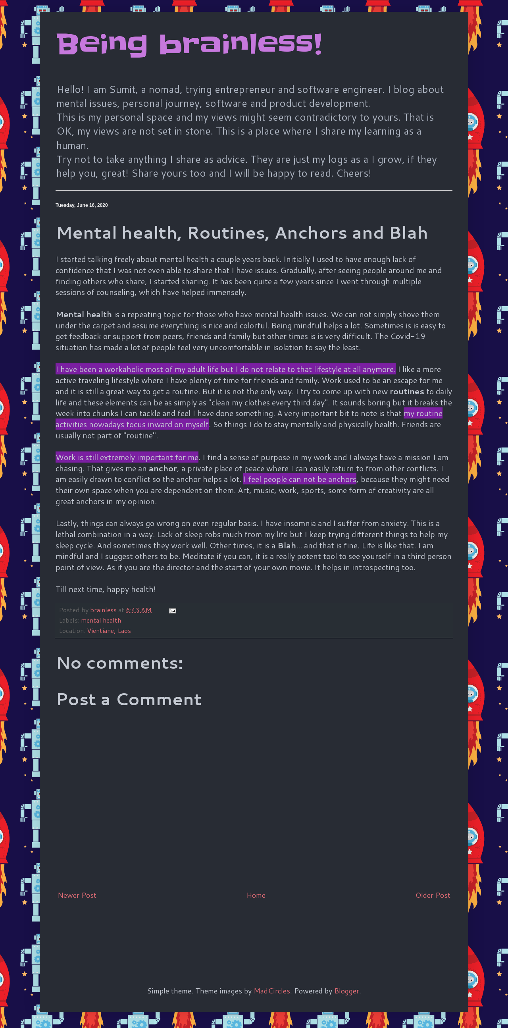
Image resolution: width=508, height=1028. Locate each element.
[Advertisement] (200, 930)
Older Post (433, 895)
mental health (101, 620)
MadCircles (272, 991)
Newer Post (77, 895)
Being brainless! (189, 44)
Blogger (346, 991)
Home (256, 895)
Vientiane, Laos (109, 630)
